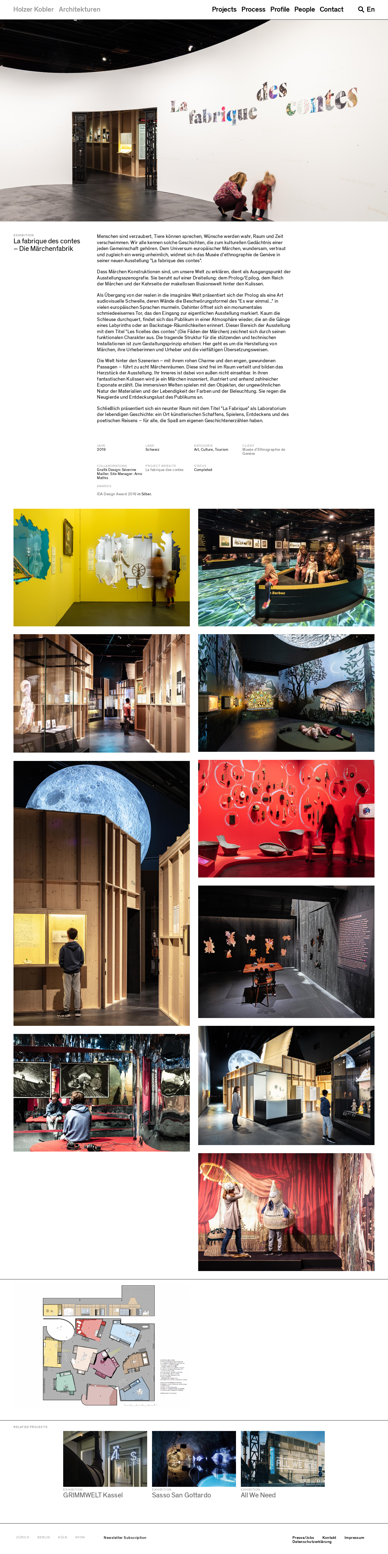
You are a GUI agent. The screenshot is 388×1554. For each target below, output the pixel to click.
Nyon (80, 1537)
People (304, 9)
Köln (62, 1537)
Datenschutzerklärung (312, 1541)
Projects (224, 9)
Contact (332, 9)
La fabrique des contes (165, 470)
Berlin (44, 1537)
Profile (280, 9)
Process (253, 9)
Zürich (22, 1537)
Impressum (355, 1537)
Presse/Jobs (303, 1537)
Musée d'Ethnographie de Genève (263, 452)
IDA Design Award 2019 (116, 494)
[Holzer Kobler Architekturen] (56, 9)
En (370, 9)
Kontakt (329, 1537)
